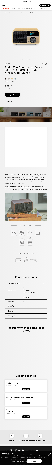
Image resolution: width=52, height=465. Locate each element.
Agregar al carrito (45, 5)
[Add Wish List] (42, 64)
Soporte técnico (44, 8)
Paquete (36, 8)
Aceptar (34, 461)
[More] (26, 422)
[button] (22, 60)
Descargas (26, 389)
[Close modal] (50, 453)
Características (16, 8)
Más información (18, 461)
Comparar (10, 101)
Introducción (6, 8)
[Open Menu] (1, 1)
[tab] (26, 283)
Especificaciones (27, 8)
